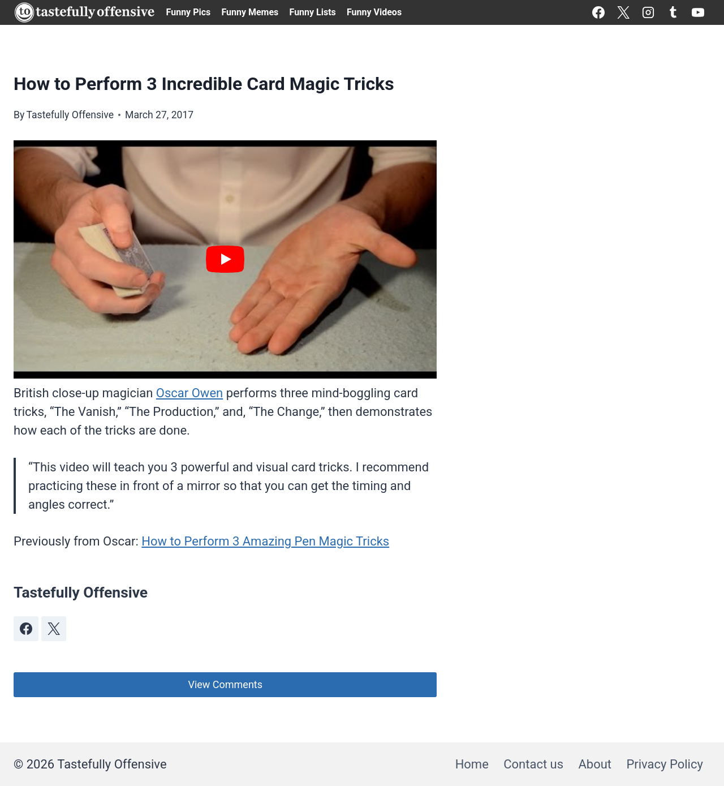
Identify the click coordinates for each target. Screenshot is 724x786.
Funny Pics (188, 12)
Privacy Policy (664, 764)
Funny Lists (313, 12)
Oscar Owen (189, 393)
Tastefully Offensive (70, 115)
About (594, 764)
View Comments (225, 684)
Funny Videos (374, 12)
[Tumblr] (673, 12)
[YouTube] (698, 12)
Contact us (533, 764)
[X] (623, 12)
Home (472, 764)
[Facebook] (598, 12)
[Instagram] (648, 12)
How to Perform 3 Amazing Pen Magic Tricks (265, 541)
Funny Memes (249, 12)
